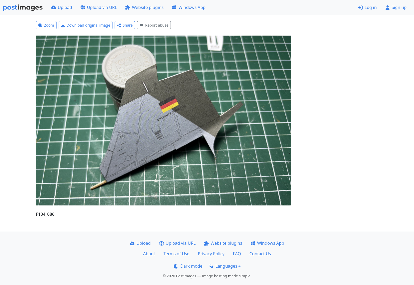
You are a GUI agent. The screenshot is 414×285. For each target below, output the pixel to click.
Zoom (46, 25)
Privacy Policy (211, 254)
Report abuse (153, 25)
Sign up (396, 7)
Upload (61, 7)
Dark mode (188, 266)
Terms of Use (176, 254)
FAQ (237, 254)
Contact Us (260, 254)
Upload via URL (99, 7)
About (149, 254)
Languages (223, 266)
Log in (367, 7)
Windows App (188, 7)
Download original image (85, 25)
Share (125, 25)
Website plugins (144, 7)
